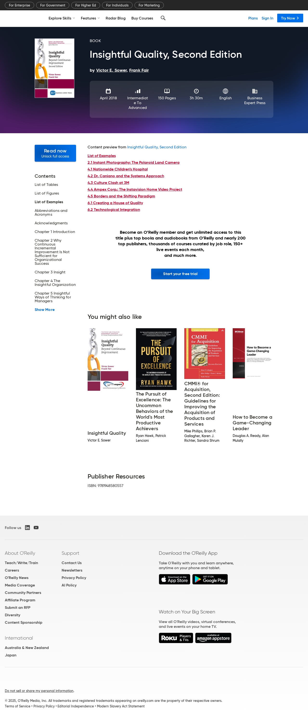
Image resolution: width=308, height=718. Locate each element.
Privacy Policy (74, 577)
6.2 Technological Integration (114, 209)
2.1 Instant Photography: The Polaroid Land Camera (134, 162)
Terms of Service (17, 706)
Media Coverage (20, 585)
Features (90, 18)
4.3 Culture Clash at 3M (108, 182)
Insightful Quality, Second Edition (156, 147)
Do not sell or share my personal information (39, 691)
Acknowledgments (51, 223)
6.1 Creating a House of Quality (115, 202)
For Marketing (149, 5)
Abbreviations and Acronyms (51, 212)
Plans (253, 18)
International (19, 638)
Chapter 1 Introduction (55, 232)
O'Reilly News (16, 577)
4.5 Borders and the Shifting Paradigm (121, 196)
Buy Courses (142, 18)
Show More (45, 310)
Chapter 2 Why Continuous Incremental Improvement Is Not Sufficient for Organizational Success (52, 252)
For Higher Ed (85, 5)
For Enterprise (19, 5)
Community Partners (23, 592)
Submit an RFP (17, 607)
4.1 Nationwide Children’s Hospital (118, 169)
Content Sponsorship (23, 622)
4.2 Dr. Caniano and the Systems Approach (126, 175)
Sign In (267, 18)
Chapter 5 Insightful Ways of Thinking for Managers (53, 297)
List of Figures (47, 193)
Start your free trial (180, 273)
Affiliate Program (20, 600)
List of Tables (46, 185)
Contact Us (72, 562)
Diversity (12, 614)
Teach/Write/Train (21, 562)
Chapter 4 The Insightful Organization (55, 283)
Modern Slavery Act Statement (121, 706)
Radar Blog (116, 18)
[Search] (163, 18)
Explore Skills (62, 18)
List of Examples (49, 202)
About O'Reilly (20, 553)
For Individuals (117, 5)
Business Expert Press (254, 100)
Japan (10, 655)
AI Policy (69, 585)
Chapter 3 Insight (50, 272)
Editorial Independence (76, 706)
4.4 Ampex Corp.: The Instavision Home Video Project (135, 189)
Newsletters (72, 570)
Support (70, 553)
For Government (52, 5)
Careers (12, 570)
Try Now (290, 18)
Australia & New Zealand (27, 647)
